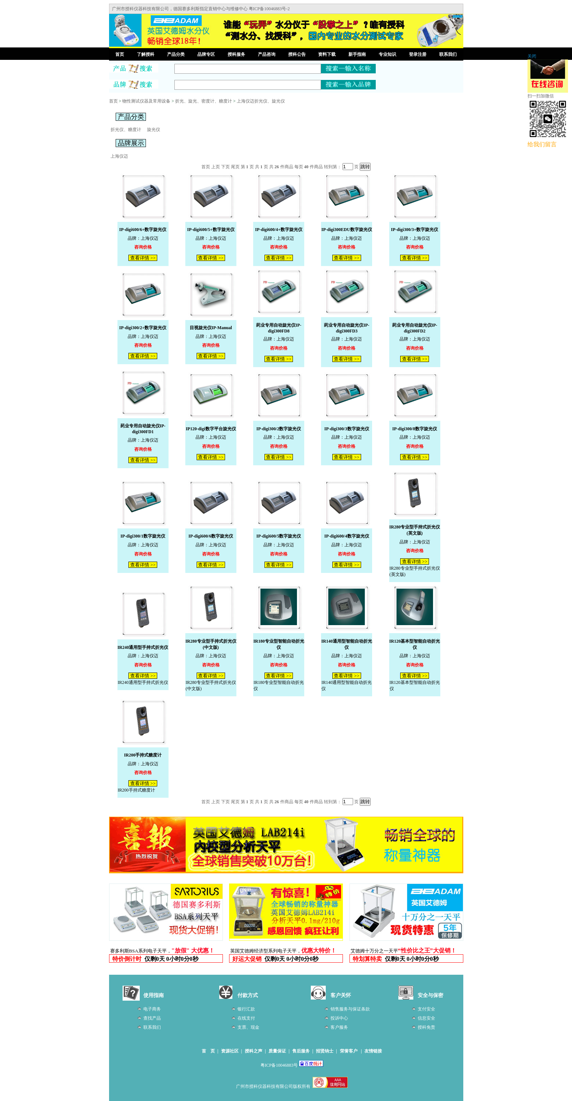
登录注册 (417, 54)
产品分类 (176, 54)
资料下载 (327, 54)
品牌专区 (206, 54)
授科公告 (297, 54)
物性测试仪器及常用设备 (146, 101)
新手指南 (357, 54)
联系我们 (448, 54)
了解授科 (145, 54)
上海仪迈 (119, 156)
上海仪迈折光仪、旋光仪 (261, 101)
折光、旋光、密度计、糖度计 (203, 101)
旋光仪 (153, 129)
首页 (119, 54)
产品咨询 (266, 54)
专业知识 (387, 54)
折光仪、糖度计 (126, 129)
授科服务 (236, 54)
